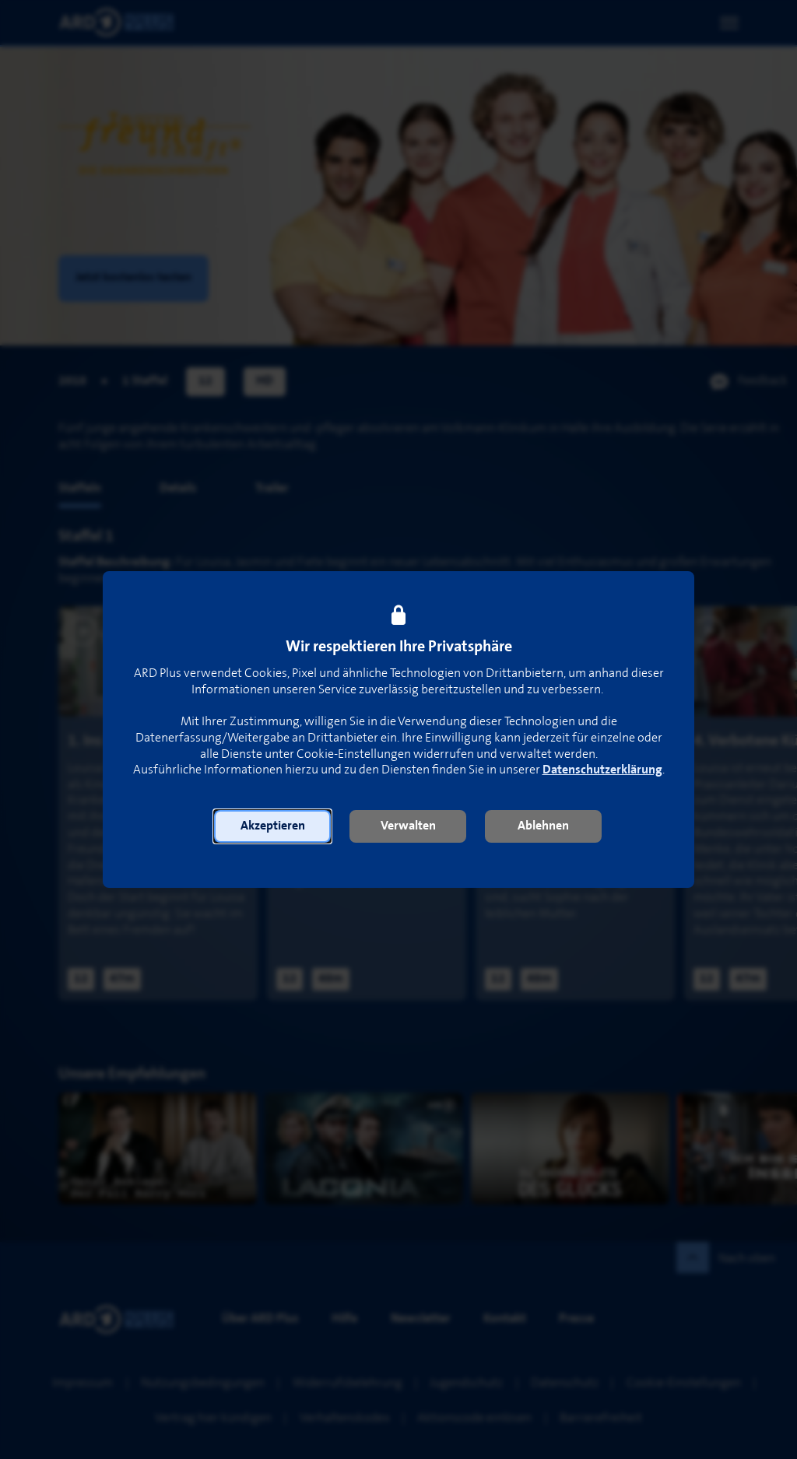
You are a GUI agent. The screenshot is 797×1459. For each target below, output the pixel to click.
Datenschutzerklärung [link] (602, 770)
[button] (272, 826)
